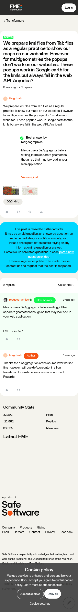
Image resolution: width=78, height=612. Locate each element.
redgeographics (19, 299)
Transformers (15, 20)
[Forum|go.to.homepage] (16, 7)
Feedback (66, 532)
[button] (4, 8)
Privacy (50, 532)
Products (26, 527)
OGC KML (13, 201)
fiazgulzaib (15, 98)
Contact (34, 532)
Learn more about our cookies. (43, 584)
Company (8, 527)
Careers (19, 532)
